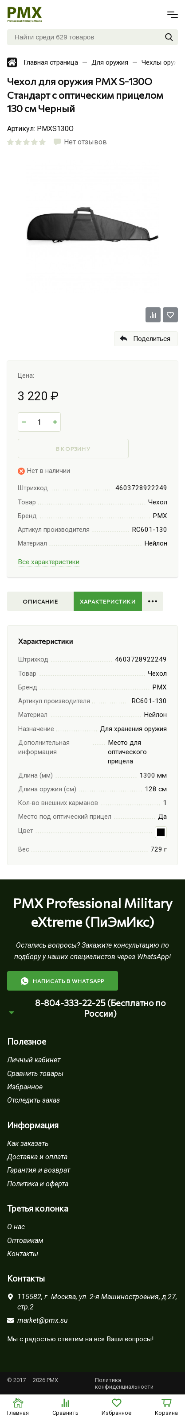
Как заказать (27, 1143)
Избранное (25, 1087)
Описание (40, 601)
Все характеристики (48, 562)
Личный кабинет (33, 1060)
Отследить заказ (33, 1100)
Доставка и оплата (37, 1157)
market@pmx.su (42, 1320)
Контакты (22, 1254)
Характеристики (108, 601)
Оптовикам (25, 1240)
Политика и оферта (37, 1184)
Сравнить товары (35, 1073)
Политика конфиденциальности (124, 1383)
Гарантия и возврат (38, 1170)
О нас (16, 1227)
